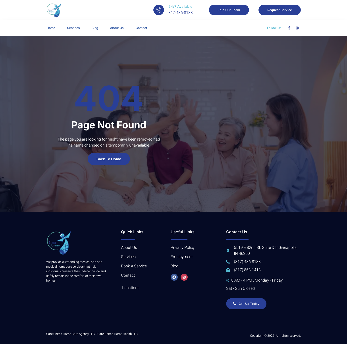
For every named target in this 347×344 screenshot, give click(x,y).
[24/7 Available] (158, 10)
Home (50, 28)
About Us (121, 28)
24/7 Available (180, 6)
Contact (146, 28)
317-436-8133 (180, 13)
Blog (97, 28)
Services (74, 28)
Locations (130, 288)
